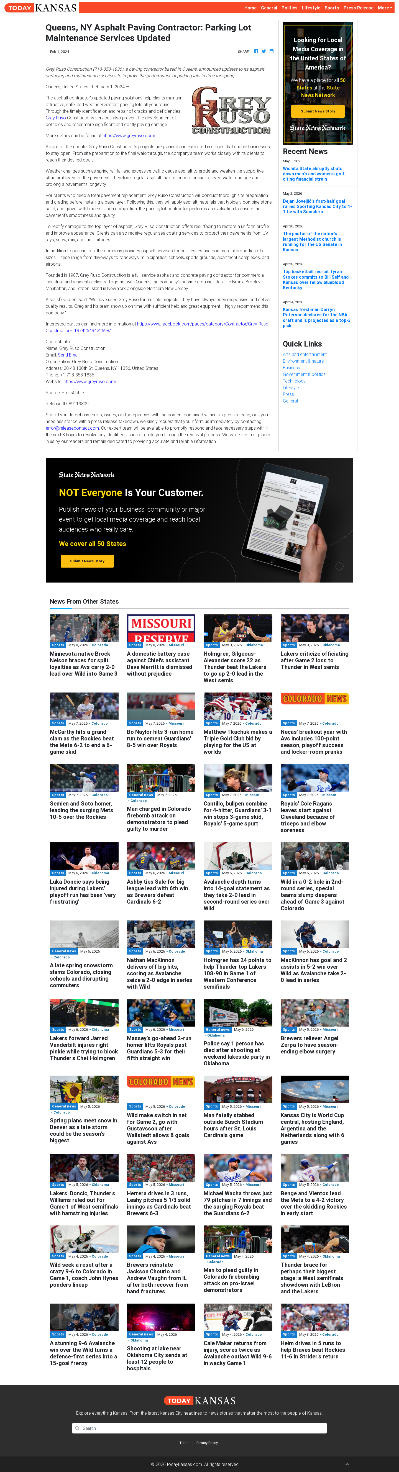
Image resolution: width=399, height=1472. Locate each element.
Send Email (68, 355)
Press (288, 394)
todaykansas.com (184, 1464)
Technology (294, 381)
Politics (290, 8)
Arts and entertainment (305, 354)
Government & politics (304, 374)
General (269, 8)
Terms (184, 1442)
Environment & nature (303, 361)
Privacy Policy (207, 1442)
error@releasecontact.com (72, 428)
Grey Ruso (56, 117)
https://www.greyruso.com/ (129, 135)
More (383, 8)
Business (291, 367)
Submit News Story (318, 111)
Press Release (359, 8)
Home (251, 7)
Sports (332, 8)
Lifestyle (311, 8)
